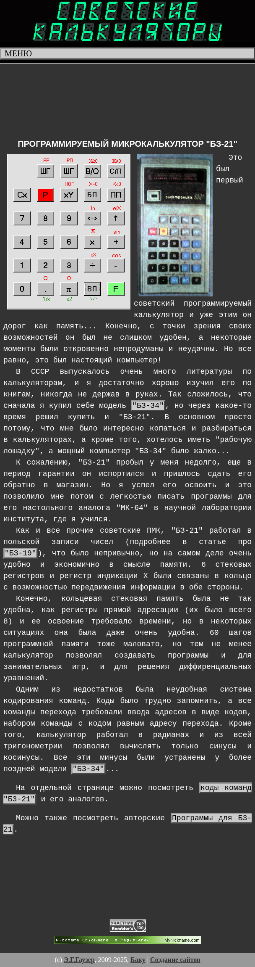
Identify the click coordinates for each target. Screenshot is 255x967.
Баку (138, 959)
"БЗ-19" (20, 553)
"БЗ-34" (148, 406)
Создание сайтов (175, 959)
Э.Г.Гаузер (79, 959)
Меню (18, 53)
